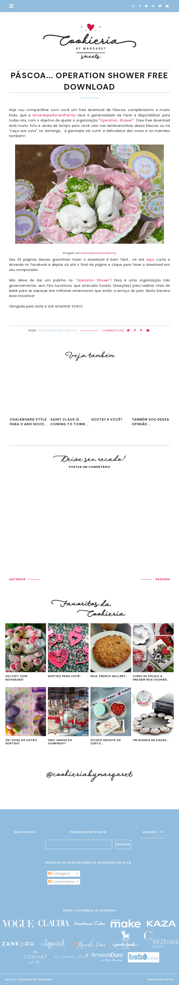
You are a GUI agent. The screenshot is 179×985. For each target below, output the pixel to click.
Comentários (61, 881)
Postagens (59, 873)
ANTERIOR (17, 579)
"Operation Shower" (92, 280)
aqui (150, 259)
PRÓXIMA (163, 579)
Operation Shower (116, 120)
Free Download (50, 330)
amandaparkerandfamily (54, 115)
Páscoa (71, 330)
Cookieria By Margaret (35, 979)
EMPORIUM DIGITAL (160, 979)
